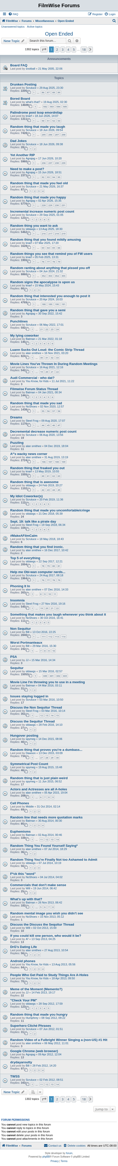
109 (63, 461)
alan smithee (33, 353)
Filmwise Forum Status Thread (34, 389)
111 (44, 636)
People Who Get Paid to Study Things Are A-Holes (49, 975)
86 (43, 92)
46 (53, 425)
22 (47, 329)
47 (59, 425)
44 (43, 425)
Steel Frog (32, 420)
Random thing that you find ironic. (37, 547)
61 (48, 476)
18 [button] (84, 49)
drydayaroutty (21, 1062)
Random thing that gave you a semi (37, 310)
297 (57, 134)
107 (50, 461)
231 (63, 205)
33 (57, 357)
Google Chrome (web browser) (34, 1051)
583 (52, 106)
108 (57, 461)
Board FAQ (18, 65)
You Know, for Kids (37, 381)
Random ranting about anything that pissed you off (50, 268)
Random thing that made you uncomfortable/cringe (50, 510)
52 (53, 120)
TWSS (15, 1076)
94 (53, 177)
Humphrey (32, 1017)
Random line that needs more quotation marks (46, 817)
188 (44, 304)
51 (48, 120)
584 (58, 106)
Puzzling (16, 443)
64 (48, 247)
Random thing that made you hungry (38, 1014)
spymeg (30, 738)
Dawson (31, 753)
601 (52, 675)
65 (53, 247)
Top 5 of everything (25, 558)
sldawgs (31, 228)
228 (44, 205)
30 (41, 357)
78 (53, 261)
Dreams (16, 417)
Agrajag (30, 158)
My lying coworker (24, 335)
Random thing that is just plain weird (39, 778)
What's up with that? (26, 899)
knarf (29, 115)
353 (50, 275)
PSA (13, 657)
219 (63, 233)
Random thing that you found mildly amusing (45, 239)
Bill (27, 631)
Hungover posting (24, 735)
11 (55, 594)
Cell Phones (19, 803)
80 (53, 566)
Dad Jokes (18, 141)
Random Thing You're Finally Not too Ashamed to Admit (53, 859)
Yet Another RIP (22, 155)
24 (57, 329)
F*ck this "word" (23, 874)
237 (50, 163)
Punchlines (19, 321)
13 (47, 715)
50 (43, 120)
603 (65, 675)
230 (57, 205)
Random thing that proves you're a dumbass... (46, 750)
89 (59, 92)
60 (43, 476)
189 (50, 304)
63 (43, 247)
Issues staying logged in (29, 696)
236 (44, 163)
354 (57, 275)
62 (53, 476)
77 (48, 261)
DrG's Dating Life (23, 947)
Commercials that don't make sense (38, 885)
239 (63, 163)
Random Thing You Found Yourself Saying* (44, 846)
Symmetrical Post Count (29, 764)
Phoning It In (20, 586)
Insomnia (17, 600)
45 (48, 425)
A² (27, 939)
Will (28, 888)
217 (50, 233)
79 (59, 261)
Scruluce (31, 87)
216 (44, 233)
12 (41, 715)
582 (45, 106)
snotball (30, 68)
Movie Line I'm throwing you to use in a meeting (47, 682)
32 (52, 357)
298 (63, 134)
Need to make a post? (27, 169)
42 (43, 490)
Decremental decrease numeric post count (43, 431)
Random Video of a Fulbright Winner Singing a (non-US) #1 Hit (58, 1040)
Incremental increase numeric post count (42, 211)
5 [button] (74, 49)
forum (69, 1153)
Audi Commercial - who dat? (32, 378)
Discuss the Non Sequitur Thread (36, 707)
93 (48, 177)
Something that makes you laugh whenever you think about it (58, 614)
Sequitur (16, 668)
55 (43, 411)
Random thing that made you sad (36, 403)
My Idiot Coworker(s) (26, 496)
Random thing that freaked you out (37, 468)
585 (65, 106)
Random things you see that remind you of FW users (51, 254)
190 (57, 304)
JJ (27, 660)
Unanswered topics (13, 26)
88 (53, 92)
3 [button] (62, 49)
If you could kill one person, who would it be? (45, 936)
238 (57, 163)
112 (50, 636)
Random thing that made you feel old (39, 183)
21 (41, 329)
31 (47, 357)
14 (52, 715)
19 (41, 371)
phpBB (46, 1156)
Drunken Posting (23, 84)
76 (43, 261)
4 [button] (68, 49)
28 (47, 757)
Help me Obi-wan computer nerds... (37, 572)
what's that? (33, 101)
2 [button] (57, 49)
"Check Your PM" (23, 1000)
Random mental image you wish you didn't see (46, 913)
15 (57, 715)
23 (52, 329)
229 (50, 205)
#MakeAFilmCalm (23, 536)
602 (58, 675)
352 (44, 275)
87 (48, 92)
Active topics (35, 26)
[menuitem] (13, 14)
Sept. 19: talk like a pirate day (33, 521)
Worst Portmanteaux (26, 642)
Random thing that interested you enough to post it (50, 296)
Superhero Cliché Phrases (30, 1026)
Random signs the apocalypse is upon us (42, 282)
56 (48, 411)
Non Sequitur (20, 628)
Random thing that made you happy (38, 197)
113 (57, 636)
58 (59, 411)
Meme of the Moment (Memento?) (36, 989)
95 (59, 177)
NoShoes (31, 406)
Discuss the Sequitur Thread (32, 721)
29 (52, 757)
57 (53, 411)
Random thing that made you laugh (37, 127)
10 (49, 594)
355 (63, 275)
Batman (30, 338)
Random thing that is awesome (34, 482)
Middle (30, 806)
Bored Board (20, 98)
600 (45, 675)
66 (59, 247)
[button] (44, 49)
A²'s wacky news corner (28, 454)
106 (44, 461)
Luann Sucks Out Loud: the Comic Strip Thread (47, 350)
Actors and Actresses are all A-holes (38, 789)
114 (63, 636)
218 (57, 233)
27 (41, 757)
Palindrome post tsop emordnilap (36, 112)
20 (47, 371)
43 (48, 490)
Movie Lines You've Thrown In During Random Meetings (54, 364)
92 (43, 177)
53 (59, 120)
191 (63, 304)
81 (59, 566)
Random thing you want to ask (34, 225)
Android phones (22, 961)
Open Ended (59, 34)
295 (44, 134)
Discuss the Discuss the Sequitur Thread (42, 924)
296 (50, 134)
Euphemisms (20, 831)
